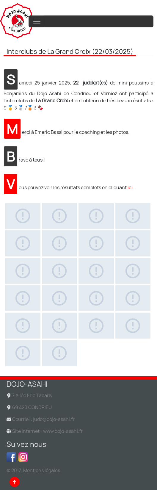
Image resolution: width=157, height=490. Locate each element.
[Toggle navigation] (37, 21)
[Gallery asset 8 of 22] (133, 243)
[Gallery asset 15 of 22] (96, 298)
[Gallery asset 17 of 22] (22, 326)
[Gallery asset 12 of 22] (133, 271)
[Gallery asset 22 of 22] (59, 353)
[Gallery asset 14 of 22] (59, 298)
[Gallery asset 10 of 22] (59, 271)
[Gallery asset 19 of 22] (96, 326)
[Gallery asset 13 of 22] (22, 298)
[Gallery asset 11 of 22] (96, 271)
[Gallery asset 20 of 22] (133, 326)
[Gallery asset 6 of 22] (59, 243)
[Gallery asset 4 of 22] (133, 216)
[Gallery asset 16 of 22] (133, 298)
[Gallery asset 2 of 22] (59, 216)
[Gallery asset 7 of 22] (96, 243)
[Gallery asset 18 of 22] (59, 326)
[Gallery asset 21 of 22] (22, 353)
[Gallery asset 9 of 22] (22, 271)
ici (130, 187)
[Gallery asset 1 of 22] (22, 216)
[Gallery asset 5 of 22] (22, 243)
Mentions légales (41, 470)
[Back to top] (15, 482)
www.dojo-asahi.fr (63, 431)
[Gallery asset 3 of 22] (96, 216)
